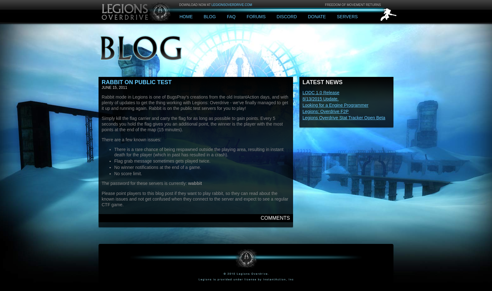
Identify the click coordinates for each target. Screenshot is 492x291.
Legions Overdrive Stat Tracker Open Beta (343, 117)
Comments (275, 218)
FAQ (231, 16)
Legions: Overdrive (137, 11)
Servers (347, 16)
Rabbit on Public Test (137, 82)
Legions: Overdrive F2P (325, 111)
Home (186, 16)
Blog (210, 16)
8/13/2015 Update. (320, 98)
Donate (317, 16)
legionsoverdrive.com (231, 5)
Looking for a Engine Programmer (335, 105)
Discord (287, 16)
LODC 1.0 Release (321, 92)
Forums (256, 16)
